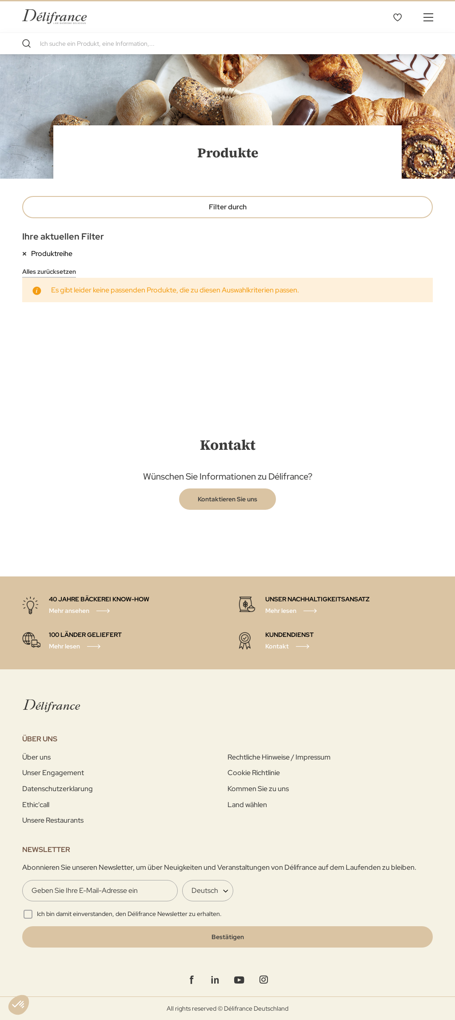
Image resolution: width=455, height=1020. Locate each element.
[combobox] (227, 43)
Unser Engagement (53, 772)
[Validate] (227, 937)
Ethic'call (35, 804)
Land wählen (247, 804)
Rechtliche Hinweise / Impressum (279, 757)
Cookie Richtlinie (254, 772)
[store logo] (54, 16)
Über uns (36, 757)
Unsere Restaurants (53, 820)
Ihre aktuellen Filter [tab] (63, 236)
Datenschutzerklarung (57, 788)
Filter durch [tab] (228, 207)
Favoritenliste (397, 17)
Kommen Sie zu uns (258, 788)
